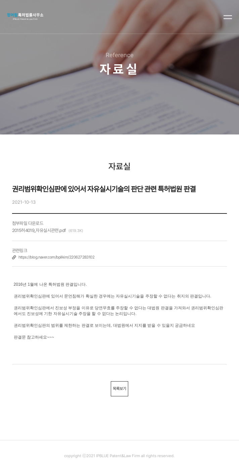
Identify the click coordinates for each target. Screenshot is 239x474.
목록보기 (119, 388)
